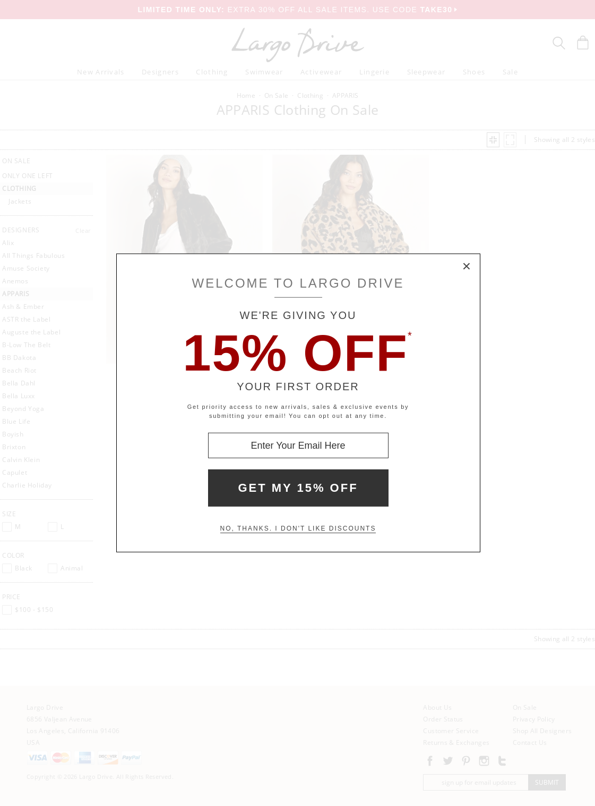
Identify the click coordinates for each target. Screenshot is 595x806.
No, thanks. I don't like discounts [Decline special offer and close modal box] (298, 528)
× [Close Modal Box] (467, 266)
